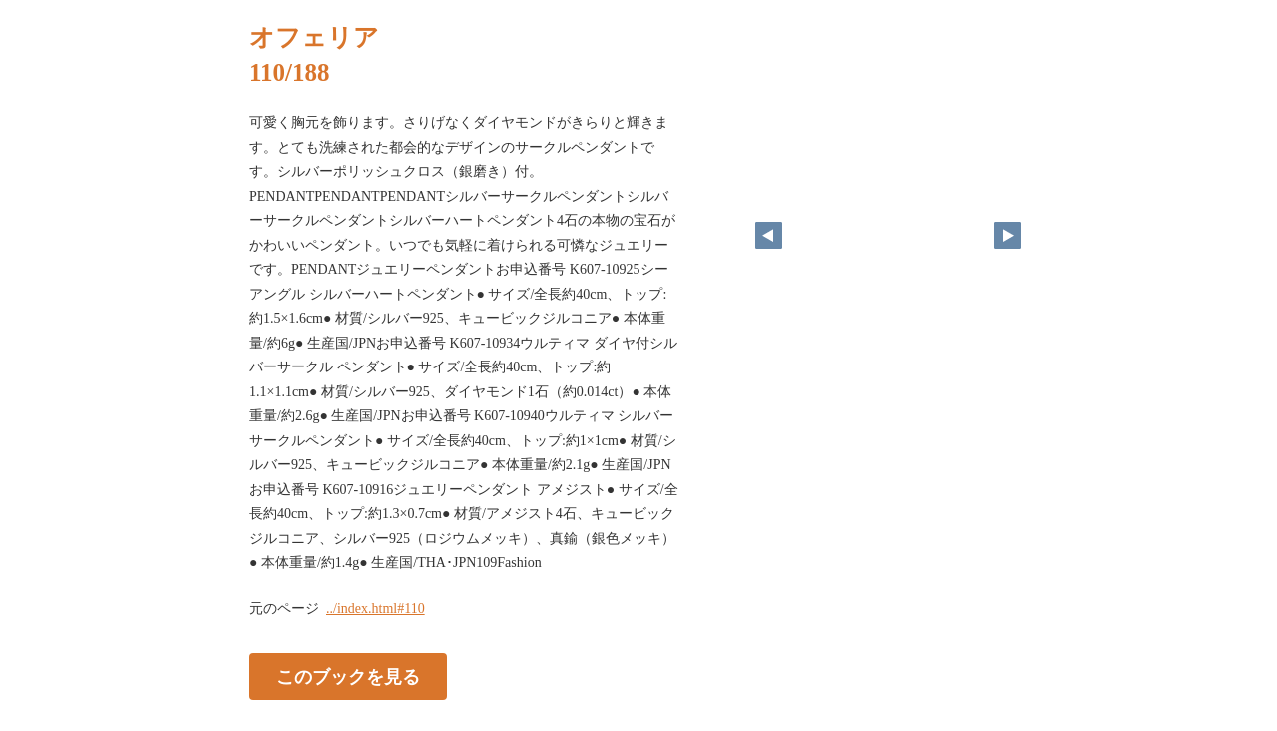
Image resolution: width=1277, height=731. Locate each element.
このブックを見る (348, 676)
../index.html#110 (375, 608)
